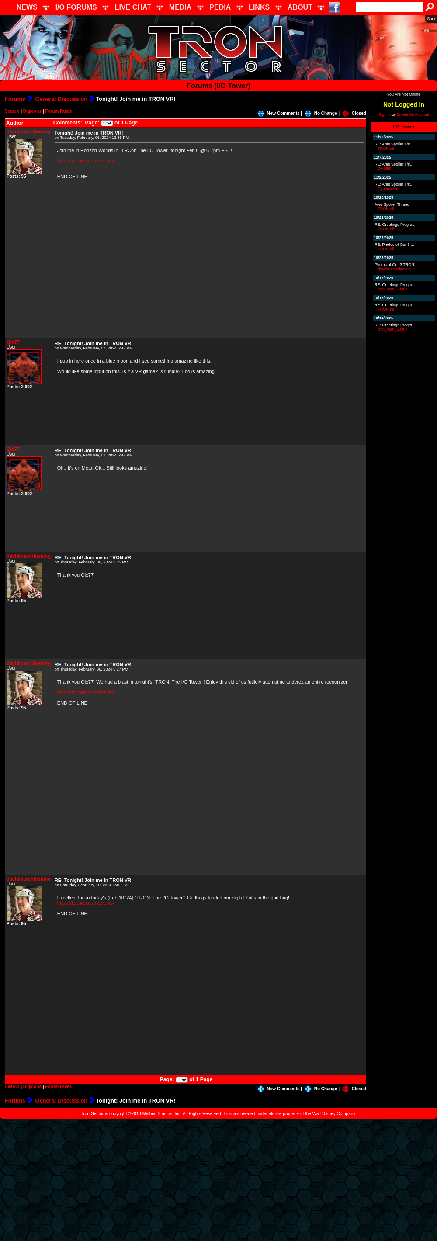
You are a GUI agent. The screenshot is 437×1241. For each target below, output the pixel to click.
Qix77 (13, 342)
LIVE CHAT (133, 7)
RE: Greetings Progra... (395, 224)
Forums (15, 99)
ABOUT (300, 7)
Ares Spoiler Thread (392, 204)
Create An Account (412, 114)
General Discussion (60, 99)
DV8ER (384, 168)
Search (12, 111)
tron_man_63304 (393, 289)
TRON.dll (386, 148)
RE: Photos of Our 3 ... (394, 244)
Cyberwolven (389, 189)
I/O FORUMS (76, 7)
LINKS (259, 7)
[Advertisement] (218, 1180)
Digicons (32, 111)
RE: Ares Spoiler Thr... (394, 144)
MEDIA (180, 7)
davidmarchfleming (29, 131)
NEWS (27, 7)
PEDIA (220, 7)
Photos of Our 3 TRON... (396, 265)
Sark (431, 19)
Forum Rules (58, 111)
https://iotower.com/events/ (85, 160)
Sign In (384, 114)
